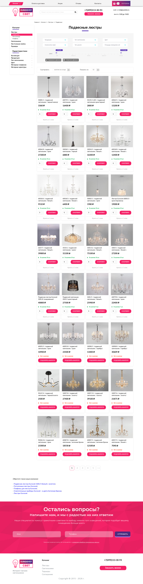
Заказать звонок (93, 14)
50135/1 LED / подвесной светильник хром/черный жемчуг (96, 102)
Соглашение (47, 574)
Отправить (122, 534)
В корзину (52, 114)
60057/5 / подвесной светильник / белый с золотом (119, 442)
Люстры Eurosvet (20, 493)
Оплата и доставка (38, 3)
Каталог (43, 22)
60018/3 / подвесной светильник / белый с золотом (70, 201)
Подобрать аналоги (47, 360)
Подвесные (16, 34)
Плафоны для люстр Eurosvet (25, 488)
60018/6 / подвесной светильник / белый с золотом (45, 201)
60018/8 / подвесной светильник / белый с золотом (119, 151)
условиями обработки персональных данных (85, 542)
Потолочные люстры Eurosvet (25, 486)
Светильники (48, 569)
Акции (60, 3)
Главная (36, 22)
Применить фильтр (54, 60)
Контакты (97, 3)
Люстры (50, 22)
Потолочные (16, 36)
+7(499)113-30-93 (93, 10)
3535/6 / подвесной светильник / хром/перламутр (69, 250)
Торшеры (14, 46)
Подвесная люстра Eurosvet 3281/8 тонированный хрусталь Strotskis (47, 299)
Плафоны (15, 38)
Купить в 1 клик (48, 120)
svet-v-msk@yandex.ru (121, 10)
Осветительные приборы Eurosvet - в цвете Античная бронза (37, 491)
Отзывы (78, 3)
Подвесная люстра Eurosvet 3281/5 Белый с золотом (34, 484)
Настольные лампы (18, 44)
